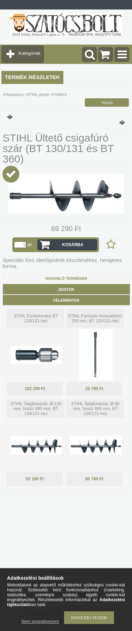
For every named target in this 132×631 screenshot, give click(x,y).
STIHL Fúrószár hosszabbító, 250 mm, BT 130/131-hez (95, 318)
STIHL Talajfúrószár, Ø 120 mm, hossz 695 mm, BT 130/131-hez (36, 408)
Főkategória (13, 94)
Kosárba (72, 244)
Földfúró (60, 94)
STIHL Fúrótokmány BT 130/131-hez (36, 318)
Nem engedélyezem (40, 621)
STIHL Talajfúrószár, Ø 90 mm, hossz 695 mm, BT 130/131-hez (95, 408)
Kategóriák (29, 53)
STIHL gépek (38, 94)
